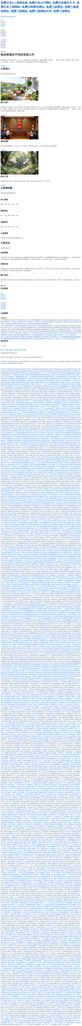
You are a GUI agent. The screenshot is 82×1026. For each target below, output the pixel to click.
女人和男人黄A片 (47, 520)
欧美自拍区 (54, 786)
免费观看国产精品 (66, 805)
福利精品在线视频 (56, 455)
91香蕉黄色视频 (16, 374)
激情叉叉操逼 (51, 374)
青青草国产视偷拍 (45, 483)
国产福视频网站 (51, 691)
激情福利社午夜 (53, 388)
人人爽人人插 (34, 419)
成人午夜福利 (42, 841)
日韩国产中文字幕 (64, 859)
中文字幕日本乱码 (35, 822)
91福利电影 (41, 946)
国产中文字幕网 (52, 519)
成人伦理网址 (70, 728)
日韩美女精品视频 (38, 500)
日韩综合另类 (6, 410)
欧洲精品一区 (45, 638)
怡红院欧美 (45, 908)
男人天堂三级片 (25, 908)
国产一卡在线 (73, 865)
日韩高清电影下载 (40, 689)
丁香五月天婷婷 (50, 419)
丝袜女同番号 (68, 369)
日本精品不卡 (7, 485)
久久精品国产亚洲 (63, 796)
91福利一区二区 (14, 1019)
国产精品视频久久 (25, 532)
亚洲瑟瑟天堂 (14, 1005)
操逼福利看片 (49, 429)
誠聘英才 (3, 43)
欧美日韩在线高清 (20, 998)
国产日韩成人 (22, 768)
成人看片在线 (34, 642)
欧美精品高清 (68, 698)
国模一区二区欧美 (60, 511)
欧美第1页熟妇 (65, 627)
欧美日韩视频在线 (36, 895)
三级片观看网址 (5, 395)
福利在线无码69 (63, 736)
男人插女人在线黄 (12, 644)
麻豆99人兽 (18, 925)
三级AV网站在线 (56, 687)
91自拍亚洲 (26, 841)
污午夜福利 (18, 822)
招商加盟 (3, 42)
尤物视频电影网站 (22, 543)
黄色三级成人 (17, 515)
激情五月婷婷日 (47, 577)
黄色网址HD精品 (68, 491)
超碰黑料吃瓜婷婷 (14, 1015)
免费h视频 (30, 921)
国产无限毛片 (32, 384)
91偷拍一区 (36, 977)
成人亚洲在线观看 (42, 554)
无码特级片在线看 (48, 880)
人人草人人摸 (21, 710)
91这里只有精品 (27, 706)
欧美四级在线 (57, 401)
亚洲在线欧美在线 (6, 820)
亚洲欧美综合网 (14, 719)
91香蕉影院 (65, 951)
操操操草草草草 (14, 447)
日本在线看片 (24, 511)
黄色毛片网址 (29, 455)
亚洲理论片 (14, 768)
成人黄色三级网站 (35, 453)
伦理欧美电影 (35, 391)
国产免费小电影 (74, 944)
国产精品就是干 (76, 805)
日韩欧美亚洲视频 (21, 451)
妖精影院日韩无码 (52, 397)
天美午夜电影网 (55, 906)
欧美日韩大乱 (36, 708)
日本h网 (37, 964)
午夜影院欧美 (65, 914)
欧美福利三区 (77, 876)
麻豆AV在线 (40, 891)
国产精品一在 (16, 599)
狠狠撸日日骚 (70, 970)
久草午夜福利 (69, 934)
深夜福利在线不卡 (8, 556)
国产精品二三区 (27, 376)
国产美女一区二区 (35, 618)
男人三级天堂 (60, 547)
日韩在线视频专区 (75, 755)
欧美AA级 (36, 799)
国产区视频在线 (65, 550)
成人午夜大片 (61, 781)
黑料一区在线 (33, 431)
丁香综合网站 (26, 781)
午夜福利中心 (27, 764)
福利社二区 (20, 1002)
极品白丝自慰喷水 (71, 608)
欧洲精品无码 (25, 556)
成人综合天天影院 (34, 702)
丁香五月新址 (55, 760)
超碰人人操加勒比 (76, 406)
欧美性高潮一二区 (13, 784)
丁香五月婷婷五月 (51, 869)
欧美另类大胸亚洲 (37, 545)
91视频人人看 (24, 833)
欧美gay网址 (18, 899)
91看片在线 (36, 972)
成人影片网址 (30, 579)
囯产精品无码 (32, 408)
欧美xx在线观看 (57, 631)
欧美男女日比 (15, 582)
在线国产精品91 (5, 687)
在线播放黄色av (37, 541)
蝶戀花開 (32, 323)
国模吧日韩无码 (35, 989)
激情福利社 (48, 994)
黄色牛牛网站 (58, 378)
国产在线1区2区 (71, 438)
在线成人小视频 (28, 601)
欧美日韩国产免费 (52, 723)
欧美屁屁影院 (15, 524)
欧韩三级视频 (27, 835)
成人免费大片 (72, 481)
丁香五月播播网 (66, 872)
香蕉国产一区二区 (33, 887)
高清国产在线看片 (47, 681)
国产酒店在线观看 (50, 992)
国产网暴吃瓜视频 (27, 1004)
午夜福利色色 (60, 395)
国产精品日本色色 (45, 867)
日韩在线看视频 (46, 730)
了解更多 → (4, 115)
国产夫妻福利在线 (30, 755)
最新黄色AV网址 (22, 807)
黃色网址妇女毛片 (21, 813)
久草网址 (25, 912)
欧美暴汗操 (8, 844)
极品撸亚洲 (72, 777)
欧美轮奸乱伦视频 (6, 826)
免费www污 (19, 835)
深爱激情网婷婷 (5, 777)
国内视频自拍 (17, 612)
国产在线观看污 (41, 446)
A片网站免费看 (11, 723)
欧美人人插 (66, 891)
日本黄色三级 (22, 762)
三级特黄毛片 (61, 753)
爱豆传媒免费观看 (55, 764)
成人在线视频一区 (25, 397)
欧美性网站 (15, 936)
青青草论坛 (43, 801)
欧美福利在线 (54, 702)
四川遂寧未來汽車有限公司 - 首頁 (53, 337)
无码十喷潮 (22, 1005)
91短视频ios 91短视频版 (19, 966)
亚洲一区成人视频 (28, 535)
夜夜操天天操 (13, 882)
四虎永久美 (50, 803)
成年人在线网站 (31, 457)
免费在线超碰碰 (58, 824)
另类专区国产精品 (48, 631)
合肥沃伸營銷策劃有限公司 (65, 320)
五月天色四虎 (11, 404)
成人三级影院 (34, 629)
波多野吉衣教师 (42, 397)
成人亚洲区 (71, 829)
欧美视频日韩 (38, 897)
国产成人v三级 (47, 496)
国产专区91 (60, 745)
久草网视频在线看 (30, 904)
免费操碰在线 (18, 419)
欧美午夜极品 (39, 496)
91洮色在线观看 (67, 579)
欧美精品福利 (68, 607)
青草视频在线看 (68, 745)
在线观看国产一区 (10, 775)
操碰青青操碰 (6, 434)
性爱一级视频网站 (37, 844)
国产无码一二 (12, 1022)
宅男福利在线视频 (37, 820)
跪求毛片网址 (56, 897)
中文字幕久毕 (47, 966)
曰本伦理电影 (23, 687)
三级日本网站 (65, 455)
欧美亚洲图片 (12, 509)
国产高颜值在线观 (46, 504)
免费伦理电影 (62, 841)
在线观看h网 (15, 996)
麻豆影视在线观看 (16, 590)
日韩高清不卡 (75, 807)
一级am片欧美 (20, 977)
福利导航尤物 (69, 537)
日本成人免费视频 (56, 504)
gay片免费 (7, 846)
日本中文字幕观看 (19, 592)
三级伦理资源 (58, 434)
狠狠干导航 (35, 863)
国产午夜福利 (18, 760)
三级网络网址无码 (29, 964)
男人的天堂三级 (62, 410)
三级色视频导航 (18, 562)
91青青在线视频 (44, 702)
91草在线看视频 (5, 726)
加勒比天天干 (30, 914)
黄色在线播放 (33, 524)
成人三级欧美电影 (43, 848)
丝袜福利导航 (18, 638)
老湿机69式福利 (68, 901)
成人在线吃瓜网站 (51, 446)
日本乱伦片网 (58, 919)
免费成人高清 (8, 528)
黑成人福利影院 (72, 509)
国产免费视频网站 (67, 432)
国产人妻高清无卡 (6, 517)
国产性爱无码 (14, 687)
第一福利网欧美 (65, 453)
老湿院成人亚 (34, 492)
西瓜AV (33, 693)
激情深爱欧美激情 (29, 502)
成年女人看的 (61, 633)
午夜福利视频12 (19, 545)
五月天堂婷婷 (71, 790)
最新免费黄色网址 (69, 616)
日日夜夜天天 (29, 507)
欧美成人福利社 (25, 431)
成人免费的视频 (64, 1000)
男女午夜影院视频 (47, 805)
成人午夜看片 (29, 500)
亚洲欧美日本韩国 (13, 831)
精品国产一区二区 (32, 882)
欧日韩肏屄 (7, 749)
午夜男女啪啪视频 (75, 1000)
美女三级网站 (69, 599)
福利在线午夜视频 (13, 854)
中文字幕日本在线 (24, 552)
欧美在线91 (52, 938)
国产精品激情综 (41, 612)
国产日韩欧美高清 (59, 543)
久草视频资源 (25, 884)
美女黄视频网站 (73, 449)
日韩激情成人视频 (48, 919)
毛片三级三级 (16, 494)
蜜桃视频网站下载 (47, 545)
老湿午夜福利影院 (32, 607)
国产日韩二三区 (18, 464)
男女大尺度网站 (18, 818)
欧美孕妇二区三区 (61, 783)
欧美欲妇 (20, 951)
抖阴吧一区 (71, 771)
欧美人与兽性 (44, 635)
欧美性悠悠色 (72, 702)
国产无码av (57, 927)
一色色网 (14, 887)
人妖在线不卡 (75, 584)
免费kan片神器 (68, 938)
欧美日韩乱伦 (65, 854)
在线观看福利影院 (72, 622)
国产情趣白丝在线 (19, 391)
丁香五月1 (70, 1002)
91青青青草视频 (33, 575)
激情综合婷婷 (34, 532)
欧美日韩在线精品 (32, 753)
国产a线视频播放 (74, 631)
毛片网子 (17, 732)
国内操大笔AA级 (65, 393)
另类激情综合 (6, 477)
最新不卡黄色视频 (52, 936)
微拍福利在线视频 (51, 753)
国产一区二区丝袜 (24, 447)
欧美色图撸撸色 (31, 803)
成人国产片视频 (75, 895)
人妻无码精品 (17, 389)
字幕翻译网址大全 (65, 535)
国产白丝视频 (46, 455)
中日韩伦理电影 (37, 610)
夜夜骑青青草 (17, 620)
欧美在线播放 (49, 946)
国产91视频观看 (62, 404)
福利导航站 (60, 738)
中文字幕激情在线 (46, 535)
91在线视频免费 (71, 960)
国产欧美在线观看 (51, 547)
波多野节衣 (53, 949)
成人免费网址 (8, 511)
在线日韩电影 (62, 599)
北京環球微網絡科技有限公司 (9, 320)
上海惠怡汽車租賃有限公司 (18, 322)
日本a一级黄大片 (23, 689)
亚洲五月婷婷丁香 (60, 916)
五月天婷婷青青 (58, 998)
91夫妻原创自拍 (57, 432)
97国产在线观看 (68, 459)
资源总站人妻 (9, 730)
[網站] (5, 286)
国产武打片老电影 (32, 622)
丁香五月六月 (60, 515)
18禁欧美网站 (14, 902)
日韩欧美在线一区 (27, 577)
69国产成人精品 (64, 921)
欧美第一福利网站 (59, 569)
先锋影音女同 (65, 631)
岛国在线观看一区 (42, 622)
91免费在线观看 (59, 751)
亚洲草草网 (46, 942)
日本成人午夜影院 (17, 519)
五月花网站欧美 (5, 579)
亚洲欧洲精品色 (70, 494)
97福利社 (66, 803)
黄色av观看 (67, 998)
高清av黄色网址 (9, 562)
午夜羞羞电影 (5, 874)
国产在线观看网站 (71, 871)
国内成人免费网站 (39, 537)
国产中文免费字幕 (27, 620)
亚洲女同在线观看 (48, 472)
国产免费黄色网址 (50, 826)
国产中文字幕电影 (29, 491)
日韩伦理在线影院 (75, 535)
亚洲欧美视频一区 (51, 689)
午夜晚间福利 (41, 627)
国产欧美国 (52, 769)
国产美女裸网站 (58, 580)
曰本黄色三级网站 (33, 902)
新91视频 (3, 1024)
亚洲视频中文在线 (17, 983)
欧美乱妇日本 (21, 586)
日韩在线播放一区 (10, 432)
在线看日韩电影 (5, 543)
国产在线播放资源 (51, 498)
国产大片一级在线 (67, 876)
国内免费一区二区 (44, 764)
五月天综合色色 (16, 528)
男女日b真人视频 (38, 455)
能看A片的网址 (35, 726)
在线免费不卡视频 (11, 792)
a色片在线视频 (6, 564)
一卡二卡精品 (23, 996)
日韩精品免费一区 (41, 711)
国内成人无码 (39, 474)
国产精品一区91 (45, 964)
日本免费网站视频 (6, 552)
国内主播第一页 (41, 607)
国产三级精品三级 (30, 378)
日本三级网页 (74, 610)
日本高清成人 (18, 635)
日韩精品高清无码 (11, 610)
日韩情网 (59, 807)
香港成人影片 (67, 406)
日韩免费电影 (59, 1017)
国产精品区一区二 (37, 520)
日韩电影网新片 (37, 824)
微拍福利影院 (21, 474)
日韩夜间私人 (54, 483)
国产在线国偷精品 (70, 423)
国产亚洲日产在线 (54, 975)
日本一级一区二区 (50, 857)
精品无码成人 (54, 784)
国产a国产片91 (71, 814)
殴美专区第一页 (5, 949)
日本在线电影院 (22, 882)
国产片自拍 (50, 886)
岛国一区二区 (42, 771)
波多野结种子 (11, 500)
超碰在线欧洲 (13, 944)
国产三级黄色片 (24, 477)
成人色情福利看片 (9, 886)
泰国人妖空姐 (64, 940)
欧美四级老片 (26, 530)
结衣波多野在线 (5, 380)
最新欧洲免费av (43, 605)
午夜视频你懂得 (40, 1017)
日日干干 (45, 743)
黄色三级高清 (18, 741)
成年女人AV (53, 929)
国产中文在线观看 (17, 713)
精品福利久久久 (33, 462)
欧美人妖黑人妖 (48, 625)
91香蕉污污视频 (38, 625)
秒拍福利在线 (61, 556)
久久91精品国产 (27, 638)
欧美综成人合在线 (74, 951)
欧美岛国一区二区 (65, 818)
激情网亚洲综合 (56, 520)
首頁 (2, 20)
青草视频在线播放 (68, 828)
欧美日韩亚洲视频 (54, 425)
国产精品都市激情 (43, 438)
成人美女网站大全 (25, 395)
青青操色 (78, 959)
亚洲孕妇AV (56, 833)
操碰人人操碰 (31, 1011)
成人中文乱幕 (67, 408)
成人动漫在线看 (32, 434)
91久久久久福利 (6, 416)
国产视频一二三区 (63, 528)
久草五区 (10, 783)
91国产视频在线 (52, 865)
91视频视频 (46, 680)
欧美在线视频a (26, 618)
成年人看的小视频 (13, 738)
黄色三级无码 (11, 977)
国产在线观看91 (56, 972)
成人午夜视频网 (21, 579)
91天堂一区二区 (76, 547)
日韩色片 (36, 921)
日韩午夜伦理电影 (22, 887)
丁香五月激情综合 (47, 567)
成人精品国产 (39, 1022)
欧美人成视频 (51, 524)
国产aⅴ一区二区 (40, 408)
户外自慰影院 (76, 852)
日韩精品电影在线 (60, 517)
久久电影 (33, 783)
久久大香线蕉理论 (27, 414)
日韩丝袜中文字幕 (15, 549)
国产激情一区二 (44, 539)
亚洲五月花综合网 (56, 867)
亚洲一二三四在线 (58, 579)
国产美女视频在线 (37, 743)
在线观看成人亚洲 (55, 822)
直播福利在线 (30, 558)
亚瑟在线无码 (17, 627)
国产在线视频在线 (8, 573)
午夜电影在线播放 (12, 455)
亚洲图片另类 (67, 895)
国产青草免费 (13, 586)
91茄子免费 (38, 732)
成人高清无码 (30, 451)
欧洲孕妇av (72, 717)
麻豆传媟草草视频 (24, 605)
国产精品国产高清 (74, 487)
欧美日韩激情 (71, 766)
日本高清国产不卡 (35, 932)
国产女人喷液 (61, 530)
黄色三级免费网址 (6, 887)
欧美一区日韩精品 (26, 777)
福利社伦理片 (33, 612)
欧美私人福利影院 (63, 507)
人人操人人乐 (60, 848)
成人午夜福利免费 (24, 575)
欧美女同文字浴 (9, 623)
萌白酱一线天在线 (52, 564)
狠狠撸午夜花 (48, 974)
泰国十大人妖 (21, 914)
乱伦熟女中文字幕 (75, 416)
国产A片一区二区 (61, 519)
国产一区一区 (37, 586)
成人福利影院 (37, 635)
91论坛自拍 (28, 708)
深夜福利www (55, 912)
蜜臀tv (9, 966)
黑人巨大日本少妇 (6, 695)
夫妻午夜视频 (19, 940)
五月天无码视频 (24, 917)
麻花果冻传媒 (13, 371)
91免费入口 (61, 704)
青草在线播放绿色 (41, 691)
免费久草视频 (51, 584)
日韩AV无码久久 (19, 560)
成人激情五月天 (16, 487)
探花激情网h (75, 897)
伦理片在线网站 (62, 642)
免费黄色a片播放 (35, 539)
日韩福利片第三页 (8, 399)
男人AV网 (28, 1015)
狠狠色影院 (6, 715)
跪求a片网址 (73, 803)
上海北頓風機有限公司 (37, 335)
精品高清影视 (19, 989)
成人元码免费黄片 (10, 638)
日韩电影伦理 (40, 412)
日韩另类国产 (22, 369)
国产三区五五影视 (33, 511)
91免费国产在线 (14, 607)
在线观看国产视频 (15, 477)
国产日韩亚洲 (31, 543)
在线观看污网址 (7, 539)
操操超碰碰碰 (51, 466)
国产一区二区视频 (43, 938)
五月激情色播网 (35, 747)
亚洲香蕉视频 (47, 601)
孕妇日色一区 (70, 552)
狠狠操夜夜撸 (33, 374)
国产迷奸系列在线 (9, 850)
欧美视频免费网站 (11, 406)
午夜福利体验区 (23, 902)
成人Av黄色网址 (52, 850)
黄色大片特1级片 (56, 820)
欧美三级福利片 (46, 436)
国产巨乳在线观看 (65, 833)
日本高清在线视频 (6, 595)
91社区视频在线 (53, 528)
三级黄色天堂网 (58, 1020)
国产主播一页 (36, 762)
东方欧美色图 (4, 891)
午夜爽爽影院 (26, 438)
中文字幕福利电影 (38, 601)
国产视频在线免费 (66, 897)
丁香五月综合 (71, 605)
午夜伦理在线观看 (72, 470)
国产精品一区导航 (69, 412)
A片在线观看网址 (60, 696)
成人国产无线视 (60, 590)
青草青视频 (17, 947)
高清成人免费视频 (7, 449)
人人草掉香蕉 (61, 564)
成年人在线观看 (56, 979)
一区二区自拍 (44, 706)
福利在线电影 (43, 391)
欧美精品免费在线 (53, 863)
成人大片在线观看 (12, 637)
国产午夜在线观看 (66, 625)
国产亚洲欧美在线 (17, 972)
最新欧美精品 (71, 522)
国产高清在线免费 (7, 504)
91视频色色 (34, 925)
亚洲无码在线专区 (6, 590)
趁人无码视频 (35, 414)
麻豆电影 (72, 740)
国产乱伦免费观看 (36, 468)
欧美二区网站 (49, 588)
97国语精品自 (34, 841)
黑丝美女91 (17, 959)
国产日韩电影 (75, 760)
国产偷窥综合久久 (48, 401)
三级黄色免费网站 (40, 869)
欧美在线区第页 (28, 573)
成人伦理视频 (33, 554)
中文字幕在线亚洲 (37, 880)
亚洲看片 (52, 693)
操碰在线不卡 (69, 564)
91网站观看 (61, 680)
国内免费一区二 (10, 603)
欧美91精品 (62, 786)
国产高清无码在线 (51, 477)
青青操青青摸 (64, 942)
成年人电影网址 (23, 949)
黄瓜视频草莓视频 (22, 1009)
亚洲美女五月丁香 (32, 826)
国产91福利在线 (45, 989)
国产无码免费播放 (41, 717)
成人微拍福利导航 (43, 990)
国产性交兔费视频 (37, 577)
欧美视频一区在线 (26, 843)
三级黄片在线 (21, 786)
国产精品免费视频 (61, 637)
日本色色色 (20, 734)
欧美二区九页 (25, 745)
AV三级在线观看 (73, 539)
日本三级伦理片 (38, 786)
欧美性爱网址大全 (67, 1005)
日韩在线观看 (73, 601)
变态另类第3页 (75, 434)
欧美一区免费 (30, 513)
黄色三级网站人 (28, 541)
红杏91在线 (36, 867)
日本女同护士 (46, 410)
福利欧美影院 (76, 549)
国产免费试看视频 (13, 728)
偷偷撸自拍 (72, 687)
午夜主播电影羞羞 (67, 427)
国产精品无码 (69, 492)
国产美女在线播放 (69, 612)
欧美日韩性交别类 (39, 406)
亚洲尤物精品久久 (36, 700)
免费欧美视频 (36, 685)
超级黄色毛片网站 (71, 689)
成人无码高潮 (55, 708)
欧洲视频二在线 (47, 489)
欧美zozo (62, 906)
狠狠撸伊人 (29, 710)
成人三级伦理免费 (75, 421)
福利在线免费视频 (15, 743)
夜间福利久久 (66, 919)
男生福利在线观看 (17, 388)
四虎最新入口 (58, 1009)
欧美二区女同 (23, 607)
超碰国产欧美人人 (13, 872)
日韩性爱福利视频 (23, 608)
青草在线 (17, 773)
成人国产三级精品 (8, 414)
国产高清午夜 (43, 633)
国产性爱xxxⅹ (60, 992)
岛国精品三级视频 (54, 470)
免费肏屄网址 (60, 414)
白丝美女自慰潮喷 (70, 462)
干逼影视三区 (16, 479)
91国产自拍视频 (50, 603)
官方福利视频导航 (58, 562)
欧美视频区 (39, 942)
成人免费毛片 (15, 569)
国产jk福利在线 (18, 483)
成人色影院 (23, 753)
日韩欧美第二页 (58, 732)
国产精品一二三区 (8, 461)
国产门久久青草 (50, 534)
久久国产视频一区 (53, 605)
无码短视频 (76, 1005)
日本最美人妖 (54, 507)
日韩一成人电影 (62, 502)
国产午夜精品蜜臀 (69, 1022)
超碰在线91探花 (25, 773)
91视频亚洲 (73, 854)
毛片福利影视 (24, 434)
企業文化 (3, 26)
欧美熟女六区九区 (24, 633)
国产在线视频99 (38, 472)
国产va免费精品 (7, 442)
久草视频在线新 (50, 408)
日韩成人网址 (29, 824)
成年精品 (44, 865)
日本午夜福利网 (75, 908)
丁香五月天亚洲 (46, 895)
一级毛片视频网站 (67, 620)
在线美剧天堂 (76, 504)
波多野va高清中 (23, 848)
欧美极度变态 (30, 784)
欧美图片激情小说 (22, 616)
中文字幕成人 (70, 957)
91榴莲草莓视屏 (32, 947)
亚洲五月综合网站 (49, 558)
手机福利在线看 (26, 416)
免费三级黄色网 (8, 717)
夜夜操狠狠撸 (17, 809)
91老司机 (76, 857)
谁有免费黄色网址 (25, 442)
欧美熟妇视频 (30, 786)
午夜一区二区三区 (53, 532)
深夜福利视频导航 (36, 393)
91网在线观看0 (57, 974)
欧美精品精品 (37, 507)
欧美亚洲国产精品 (54, 573)
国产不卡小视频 (15, 749)
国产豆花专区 (28, 545)
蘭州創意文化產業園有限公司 (35, 337)
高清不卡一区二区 (29, 537)
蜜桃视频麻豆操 (20, 472)
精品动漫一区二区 (9, 942)
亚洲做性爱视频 (29, 580)
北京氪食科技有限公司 (33, 331)
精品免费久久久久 (49, 1022)
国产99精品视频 (35, 599)
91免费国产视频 (15, 726)
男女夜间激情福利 (76, 880)
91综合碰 (43, 696)
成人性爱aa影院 (47, 476)
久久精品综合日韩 (35, 917)
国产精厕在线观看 (35, 494)
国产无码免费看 (10, 635)
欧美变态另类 (72, 798)
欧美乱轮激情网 (9, 425)
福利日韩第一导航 (16, 597)
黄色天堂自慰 (52, 629)
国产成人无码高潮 (32, 369)
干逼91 (29, 723)
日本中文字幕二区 (15, 417)
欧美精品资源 (25, 597)
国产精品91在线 (35, 442)
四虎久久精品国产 (24, 931)
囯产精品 (31, 854)
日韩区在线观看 (10, 960)
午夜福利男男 (24, 384)
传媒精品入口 (34, 389)
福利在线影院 (73, 726)
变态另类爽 (51, 882)
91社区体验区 (54, 790)
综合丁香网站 (25, 374)
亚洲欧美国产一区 (17, 867)
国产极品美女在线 (24, 526)
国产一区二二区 (46, 1024)
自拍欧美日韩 (44, 440)
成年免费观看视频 (61, 1002)
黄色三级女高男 (49, 713)
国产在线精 (18, 1000)
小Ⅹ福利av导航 (33, 981)
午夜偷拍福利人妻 (38, 794)
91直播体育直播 (58, 457)
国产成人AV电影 (48, 768)
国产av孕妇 (38, 865)
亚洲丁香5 (28, 783)
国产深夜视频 (73, 983)
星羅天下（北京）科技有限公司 (68, 335)
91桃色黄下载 (63, 814)
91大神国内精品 (67, 779)
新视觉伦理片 (50, 417)
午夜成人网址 (48, 427)
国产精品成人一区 (28, 635)
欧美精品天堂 (18, 571)
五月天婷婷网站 (14, 421)
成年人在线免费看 (27, 487)
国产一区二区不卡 (52, 597)
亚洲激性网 (76, 775)
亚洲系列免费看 (24, 981)
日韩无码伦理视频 (38, 449)
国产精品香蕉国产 (19, 601)
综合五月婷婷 (15, 446)
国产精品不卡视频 (6, 369)
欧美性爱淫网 (35, 695)
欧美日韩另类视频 (16, 485)
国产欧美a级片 (62, 389)
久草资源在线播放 (32, 990)
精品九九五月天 (6, 431)
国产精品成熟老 (9, 554)
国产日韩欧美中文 (16, 520)
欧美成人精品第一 (34, 874)
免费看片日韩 (72, 618)
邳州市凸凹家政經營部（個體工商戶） (20, 333)
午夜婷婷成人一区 (70, 826)
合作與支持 (4, 40)
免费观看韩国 (23, 558)
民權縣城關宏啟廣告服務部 (47, 331)
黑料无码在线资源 (61, 622)
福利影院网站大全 (61, 505)
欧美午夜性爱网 (57, 994)
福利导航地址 (12, 962)
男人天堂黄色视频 (25, 564)
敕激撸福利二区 (45, 464)
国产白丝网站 (39, 828)
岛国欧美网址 (54, 410)
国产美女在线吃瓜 (35, 955)
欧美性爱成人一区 (53, 801)
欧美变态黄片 (38, 513)
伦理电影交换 (61, 813)
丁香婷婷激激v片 (18, 541)
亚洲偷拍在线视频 (35, 798)
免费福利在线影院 (63, 388)
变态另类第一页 (20, 799)
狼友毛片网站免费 (10, 725)
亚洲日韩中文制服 (48, 844)
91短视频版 (6, 753)
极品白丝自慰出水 (74, 442)
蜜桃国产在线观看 (38, 403)
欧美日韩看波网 (13, 848)
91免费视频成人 (15, 640)
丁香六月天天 (25, 627)
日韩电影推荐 (17, 736)
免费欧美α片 (22, 565)
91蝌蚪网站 (14, 974)
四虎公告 (28, 895)
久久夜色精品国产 (11, 451)
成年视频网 (65, 820)
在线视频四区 (71, 404)
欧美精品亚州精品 (53, 389)
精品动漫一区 (50, 421)
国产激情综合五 (19, 755)
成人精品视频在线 (20, 547)
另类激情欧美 (7, 771)
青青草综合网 (77, 564)
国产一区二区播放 (65, 623)
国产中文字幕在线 (37, 777)
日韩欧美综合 (67, 946)
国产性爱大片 (72, 932)
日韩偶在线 (23, 771)
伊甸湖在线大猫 (76, 472)
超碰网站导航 (58, 421)
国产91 (61, 740)
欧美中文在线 (14, 1007)
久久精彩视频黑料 (25, 599)
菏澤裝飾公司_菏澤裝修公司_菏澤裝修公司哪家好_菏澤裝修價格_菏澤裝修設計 (48, 322)
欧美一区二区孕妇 (32, 569)
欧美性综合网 (18, 706)
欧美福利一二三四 (68, 844)
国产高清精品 (43, 494)
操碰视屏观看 (56, 627)
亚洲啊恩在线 (77, 968)
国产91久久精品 (11, 466)
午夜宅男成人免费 (25, 747)
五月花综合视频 (22, 921)
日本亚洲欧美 (69, 886)
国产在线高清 (77, 638)
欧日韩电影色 (74, 500)
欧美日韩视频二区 (21, 723)
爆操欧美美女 (47, 1007)
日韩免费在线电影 (20, 403)
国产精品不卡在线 (67, 884)
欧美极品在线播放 (8, 947)
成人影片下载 (61, 846)
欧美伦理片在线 (39, 558)
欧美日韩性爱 (15, 680)
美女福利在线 (44, 395)
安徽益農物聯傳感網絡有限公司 (28, 327)
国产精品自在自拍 (68, 741)
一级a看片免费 (19, 811)
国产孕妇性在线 (30, 974)
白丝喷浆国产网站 (69, 582)
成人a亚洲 (42, 981)
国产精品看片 (69, 949)
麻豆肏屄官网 (39, 476)
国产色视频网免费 (32, 429)
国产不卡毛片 (43, 695)
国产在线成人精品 (32, 466)
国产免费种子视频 (8, 492)
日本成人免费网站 (46, 726)
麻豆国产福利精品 (59, 934)
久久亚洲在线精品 (68, 476)
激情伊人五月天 (66, 417)
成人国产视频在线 (21, 927)
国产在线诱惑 (42, 462)
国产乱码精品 (43, 552)
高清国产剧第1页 (70, 384)
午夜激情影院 (70, 575)
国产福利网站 (50, 640)
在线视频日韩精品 (53, 799)
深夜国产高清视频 (65, 975)
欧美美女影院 (70, 762)
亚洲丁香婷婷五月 (75, 541)
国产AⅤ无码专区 (24, 910)
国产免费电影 (60, 373)
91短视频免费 (14, 803)
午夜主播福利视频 (9, 925)
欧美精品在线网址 (40, 378)
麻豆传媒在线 (67, 852)
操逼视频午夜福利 (6, 957)
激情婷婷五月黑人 (46, 955)
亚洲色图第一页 (30, 942)
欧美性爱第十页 (11, 436)
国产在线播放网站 (8, 483)
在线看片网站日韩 (67, 504)
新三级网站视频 (5, 532)
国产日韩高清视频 (13, 462)
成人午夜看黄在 (27, 623)
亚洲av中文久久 (42, 373)
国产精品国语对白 (44, 985)
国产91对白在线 (38, 451)
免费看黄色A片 (27, 468)
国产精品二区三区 (69, 466)
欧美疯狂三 (47, 755)
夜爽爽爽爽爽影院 (34, 633)
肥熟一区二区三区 (40, 816)
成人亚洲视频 (44, 470)
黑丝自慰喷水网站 (69, 524)
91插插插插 (11, 865)
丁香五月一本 (27, 818)
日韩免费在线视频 (62, 391)
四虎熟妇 (61, 990)
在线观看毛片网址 (24, 683)
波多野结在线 (38, 509)
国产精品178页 (32, 721)
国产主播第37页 (49, 616)
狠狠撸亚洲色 (33, 447)
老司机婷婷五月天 (53, 814)
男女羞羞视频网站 (17, 968)
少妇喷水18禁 (46, 811)
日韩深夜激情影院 (45, 876)
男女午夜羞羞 (17, 554)
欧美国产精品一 (13, 522)
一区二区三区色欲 (26, 749)
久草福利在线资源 (44, 796)
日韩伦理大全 (38, 631)
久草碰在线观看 (17, 912)
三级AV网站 (59, 891)
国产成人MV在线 (66, 614)
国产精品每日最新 (56, 876)
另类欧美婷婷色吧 (45, 762)
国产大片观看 (53, 878)
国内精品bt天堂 (11, 412)
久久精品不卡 (11, 419)
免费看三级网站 (30, 861)
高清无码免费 (10, 1024)
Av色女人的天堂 (35, 519)
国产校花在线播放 (37, 766)
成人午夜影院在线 (76, 912)
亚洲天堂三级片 (31, 498)
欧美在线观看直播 (48, 562)
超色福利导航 (46, 513)
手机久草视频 (27, 850)
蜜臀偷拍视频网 (13, 683)
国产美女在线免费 (57, 476)
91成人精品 (55, 917)
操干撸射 (21, 1007)
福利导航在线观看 (58, 588)
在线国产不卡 (63, 985)
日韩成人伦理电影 (6, 747)
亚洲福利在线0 (23, 715)
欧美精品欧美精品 (66, 610)
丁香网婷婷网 (25, 696)
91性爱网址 (77, 837)
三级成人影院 (13, 579)
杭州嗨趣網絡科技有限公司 (64, 329)
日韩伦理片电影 (62, 554)
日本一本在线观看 (8, 459)
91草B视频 (64, 927)
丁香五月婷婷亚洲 (8, 843)
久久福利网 (24, 947)
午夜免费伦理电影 (27, 440)
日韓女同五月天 (34, 929)
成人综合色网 (69, 603)
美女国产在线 (40, 839)
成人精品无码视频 (34, 584)
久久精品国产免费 (22, 846)
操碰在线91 (38, 833)
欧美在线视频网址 (65, 489)
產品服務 (3, 32)
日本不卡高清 (39, 755)
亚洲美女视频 (7, 386)
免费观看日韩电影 (48, 732)
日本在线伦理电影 (26, 788)
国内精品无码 (75, 850)
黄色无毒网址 (48, 852)
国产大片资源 (17, 556)
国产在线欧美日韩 (45, 556)
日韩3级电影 (15, 826)
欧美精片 (33, 893)
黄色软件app (15, 990)
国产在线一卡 (23, 869)
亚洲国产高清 (7, 520)
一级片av (32, 865)
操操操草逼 (8, 693)
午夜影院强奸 (53, 813)
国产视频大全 (15, 869)
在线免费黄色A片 (49, 934)
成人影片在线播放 (67, 586)
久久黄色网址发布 (73, 468)
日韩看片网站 (63, 917)
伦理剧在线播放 (70, 399)
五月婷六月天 (58, 779)
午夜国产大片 (21, 944)
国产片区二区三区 (30, 593)
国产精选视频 (74, 436)
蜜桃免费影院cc (55, 436)
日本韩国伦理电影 (33, 373)
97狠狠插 (14, 702)
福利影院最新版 (20, 962)
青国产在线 (67, 794)
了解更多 (3, 66)
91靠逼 (64, 960)
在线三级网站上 (37, 966)
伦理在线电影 (9, 464)
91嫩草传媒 (78, 962)
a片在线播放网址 (15, 878)
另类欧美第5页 (49, 893)
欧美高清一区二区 (41, 603)
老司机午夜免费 (41, 803)
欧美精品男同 (23, 814)
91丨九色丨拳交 (45, 685)
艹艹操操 (13, 835)
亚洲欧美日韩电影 (25, 550)
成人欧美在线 (76, 681)
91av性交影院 (20, 904)
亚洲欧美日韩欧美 (54, 756)
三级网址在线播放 (42, 884)
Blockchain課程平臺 (6, 337)
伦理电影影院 (65, 972)
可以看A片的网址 (7, 397)
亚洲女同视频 (4, 882)
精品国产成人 (29, 790)
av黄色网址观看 (44, 571)
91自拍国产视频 (61, 689)
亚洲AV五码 (15, 700)
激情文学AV (72, 996)
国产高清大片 (38, 790)
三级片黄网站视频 (54, 592)
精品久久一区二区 (48, 951)
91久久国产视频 (49, 406)
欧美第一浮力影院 (53, 1019)
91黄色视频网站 (68, 738)
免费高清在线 (60, 607)
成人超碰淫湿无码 (71, 680)
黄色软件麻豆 (52, 485)
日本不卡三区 (27, 919)
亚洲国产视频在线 (27, 934)
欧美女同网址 (40, 582)
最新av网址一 (59, 719)
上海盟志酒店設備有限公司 (61, 325)
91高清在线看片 (60, 431)
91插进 (49, 979)
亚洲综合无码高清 (10, 571)
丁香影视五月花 (59, 408)
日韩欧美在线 (36, 818)
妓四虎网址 (66, 899)
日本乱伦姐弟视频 (38, 1004)
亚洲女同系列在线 (15, 908)
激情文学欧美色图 (16, 416)
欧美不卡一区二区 (30, 734)
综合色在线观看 (46, 1000)
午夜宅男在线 (8, 681)
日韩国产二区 (28, 567)
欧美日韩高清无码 (72, 376)
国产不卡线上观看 (41, 547)
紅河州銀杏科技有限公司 (38, 333)
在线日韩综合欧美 (52, 633)
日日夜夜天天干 (58, 816)
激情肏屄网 (48, 809)
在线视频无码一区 (76, 979)
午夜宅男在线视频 (48, 824)
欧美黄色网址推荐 (67, 994)
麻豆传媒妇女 (55, 932)
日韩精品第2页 (59, 584)
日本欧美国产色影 (29, 968)
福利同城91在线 (38, 852)
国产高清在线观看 (36, 464)
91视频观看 (6, 929)
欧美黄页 (45, 766)
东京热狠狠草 (25, 874)
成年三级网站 (12, 824)
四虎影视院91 (8, 1020)
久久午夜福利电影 (65, 436)
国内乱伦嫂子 (13, 410)
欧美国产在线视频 (20, 500)
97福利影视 (13, 837)
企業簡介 (3, 24)
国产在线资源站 (6, 569)
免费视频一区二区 (69, 569)
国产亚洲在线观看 (25, 700)
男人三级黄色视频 (41, 775)
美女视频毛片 (66, 955)
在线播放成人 (75, 620)
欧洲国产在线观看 (32, 637)
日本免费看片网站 (53, 908)
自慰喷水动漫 (14, 517)
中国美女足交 (16, 442)
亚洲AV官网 (53, 807)
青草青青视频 (49, 371)
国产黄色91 (75, 843)
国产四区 (73, 768)
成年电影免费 (14, 369)
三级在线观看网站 (64, 944)
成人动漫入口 (28, 592)
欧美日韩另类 (56, 509)
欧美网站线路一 (7, 912)
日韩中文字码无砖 (42, 466)
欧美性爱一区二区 (59, 640)
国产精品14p (6, 805)
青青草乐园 (74, 919)
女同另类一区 (65, 520)
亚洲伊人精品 (29, 586)
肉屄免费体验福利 (39, 713)
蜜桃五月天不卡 (7, 987)
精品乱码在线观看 (65, 425)
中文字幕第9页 (41, 569)
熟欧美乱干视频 (30, 1022)
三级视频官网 (69, 713)
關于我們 (3, 22)
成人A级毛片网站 (57, 809)
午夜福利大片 (37, 461)
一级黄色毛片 (70, 637)
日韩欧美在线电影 (56, 1005)
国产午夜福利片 (6, 582)
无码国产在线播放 (16, 453)
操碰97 (43, 1020)
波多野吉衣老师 (16, 955)
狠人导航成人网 (26, 1000)
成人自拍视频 (31, 725)
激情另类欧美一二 (63, 874)
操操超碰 (73, 893)
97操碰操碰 (52, 848)
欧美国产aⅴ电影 (35, 425)
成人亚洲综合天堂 (22, 970)
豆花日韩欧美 (34, 889)
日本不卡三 (4, 964)
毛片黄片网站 (43, 584)
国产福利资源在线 (66, 371)
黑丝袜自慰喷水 (26, 1020)
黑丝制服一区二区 (6, 640)
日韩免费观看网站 (72, 505)
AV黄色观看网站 (63, 571)
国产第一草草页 (24, 417)
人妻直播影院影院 (40, 856)
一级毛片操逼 (52, 638)
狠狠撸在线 (73, 710)
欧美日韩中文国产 (53, 522)
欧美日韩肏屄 (25, 612)
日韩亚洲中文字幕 (6, 781)
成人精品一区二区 (37, 760)
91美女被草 (75, 822)
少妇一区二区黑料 (21, 412)
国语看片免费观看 (8, 620)
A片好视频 (29, 966)
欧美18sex (54, 953)
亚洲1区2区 (30, 768)
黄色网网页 (65, 974)
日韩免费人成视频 (31, 944)
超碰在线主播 (69, 534)
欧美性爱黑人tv (75, 794)
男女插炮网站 (18, 440)
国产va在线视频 (20, 509)
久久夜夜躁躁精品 (10, 704)
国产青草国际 (9, 376)
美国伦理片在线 (53, 539)
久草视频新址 (42, 640)
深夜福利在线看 (7, 968)
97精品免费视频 (66, 434)
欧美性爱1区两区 (35, 550)
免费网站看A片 (29, 472)
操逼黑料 (72, 695)
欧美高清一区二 (74, 565)
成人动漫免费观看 (25, 726)
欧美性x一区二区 (9, 790)
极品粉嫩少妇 (55, 983)
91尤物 (20, 841)
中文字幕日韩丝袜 (53, 479)
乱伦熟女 (13, 927)
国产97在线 (76, 994)
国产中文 (51, 1004)
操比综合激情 (64, 708)
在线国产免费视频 (45, 416)
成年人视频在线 (31, 687)
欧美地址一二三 (60, 608)
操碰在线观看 (54, 680)
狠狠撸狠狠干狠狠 (30, 496)
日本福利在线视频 (60, 713)
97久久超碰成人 (36, 749)
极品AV (74, 1020)
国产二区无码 (66, 711)
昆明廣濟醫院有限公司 (36, 320)
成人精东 (77, 925)
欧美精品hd (64, 931)
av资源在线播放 (26, 760)
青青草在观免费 (62, 1013)
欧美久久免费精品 (51, 637)
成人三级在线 (39, 854)
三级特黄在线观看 (45, 874)
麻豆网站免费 (27, 492)
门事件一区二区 (73, 455)
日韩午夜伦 (35, 723)
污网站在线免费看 (9, 880)
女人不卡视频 (36, 571)
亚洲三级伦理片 (9, 932)
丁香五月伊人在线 (50, 537)
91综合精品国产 (52, 447)
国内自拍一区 (28, 560)
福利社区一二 (7, 558)
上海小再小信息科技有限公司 (69, 338)
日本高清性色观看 (21, 427)
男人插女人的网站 (30, 588)
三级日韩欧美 (13, 380)
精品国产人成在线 (54, 487)
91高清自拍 (22, 872)
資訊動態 (3, 35)
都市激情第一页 (73, 723)
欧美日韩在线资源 (46, 586)
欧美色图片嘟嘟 (9, 592)
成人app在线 (71, 730)
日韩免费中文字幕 (24, 524)
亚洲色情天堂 (11, 444)
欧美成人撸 (15, 979)
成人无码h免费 (51, 1015)
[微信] (1, 286)
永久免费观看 (77, 595)
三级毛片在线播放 (60, 1004)
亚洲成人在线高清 (21, 946)
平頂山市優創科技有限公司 (8, 325)
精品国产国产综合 (17, 957)
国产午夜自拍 (26, 769)
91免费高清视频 (33, 477)
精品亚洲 (42, 809)
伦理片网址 (41, 826)
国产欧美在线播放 (47, 468)
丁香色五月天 (77, 474)
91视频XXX (6, 689)
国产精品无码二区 (19, 502)
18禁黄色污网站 (62, 526)
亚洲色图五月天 (18, 438)
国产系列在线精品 (16, 642)
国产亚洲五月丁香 (71, 479)
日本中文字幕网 (65, 700)
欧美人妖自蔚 (43, 599)
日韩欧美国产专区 (41, 725)
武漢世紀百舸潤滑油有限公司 (70, 333)
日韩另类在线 (65, 565)
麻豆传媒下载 (35, 590)
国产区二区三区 (33, 417)
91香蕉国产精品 (55, 618)
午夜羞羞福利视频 (63, 717)
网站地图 (19, 363)
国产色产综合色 (35, 399)
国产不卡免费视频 (74, 627)
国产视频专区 (14, 715)
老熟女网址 (7, 768)
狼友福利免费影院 (38, 401)
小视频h (5, 831)
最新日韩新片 (42, 419)
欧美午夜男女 (45, 693)
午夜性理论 (6, 743)
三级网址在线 (52, 792)
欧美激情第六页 (51, 622)
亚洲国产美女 (9, 567)
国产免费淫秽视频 (59, 593)
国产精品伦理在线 (49, 904)
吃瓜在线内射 (30, 565)
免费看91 (39, 687)
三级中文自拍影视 (13, 798)
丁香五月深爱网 (53, 438)
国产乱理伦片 (12, 904)
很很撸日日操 (4, 474)
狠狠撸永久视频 (42, 698)
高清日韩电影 (54, 556)
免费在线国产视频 (35, 395)
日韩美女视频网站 (40, 1011)
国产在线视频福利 (68, 1011)
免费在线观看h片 (59, 856)
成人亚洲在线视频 (74, 507)
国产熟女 (27, 893)
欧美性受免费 (54, 989)
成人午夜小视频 (12, 691)
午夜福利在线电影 (61, 374)
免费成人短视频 (5, 901)
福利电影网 (77, 886)
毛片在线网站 (38, 728)
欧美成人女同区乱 (63, 929)
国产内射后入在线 (46, 747)
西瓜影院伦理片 (61, 446)
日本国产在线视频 (6, 751)
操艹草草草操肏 (5, 878)
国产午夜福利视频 (68, 474)
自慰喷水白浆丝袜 (52, 962)
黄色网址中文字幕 (41, 534)
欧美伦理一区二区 (52, 841)
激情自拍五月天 (66, 577)
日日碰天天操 (7, 524)
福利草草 (24, 698)
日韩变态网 (7, 696)
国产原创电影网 (73, 921)
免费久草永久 (51, 511)
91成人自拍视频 (12, 457)
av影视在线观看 (36, 620)
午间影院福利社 (36, 730)
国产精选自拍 (42, 515)
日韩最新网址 (4, 917)
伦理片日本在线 (11, 472)
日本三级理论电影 (59, 612)
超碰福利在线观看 (53, 526)
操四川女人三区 (27, 481)
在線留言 (3, 47)
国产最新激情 (77, 530)
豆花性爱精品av (45, 932)
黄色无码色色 (47, 854)
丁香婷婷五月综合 (27, 504)
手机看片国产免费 (67, 1009)
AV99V (34, 987)
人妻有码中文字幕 (42, 431)
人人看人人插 (74, 625)
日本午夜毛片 (41, 998)
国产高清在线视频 (20, 496)
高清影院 (32, 839)
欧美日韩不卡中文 (65, 541)
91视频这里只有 (59, 423)
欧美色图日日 (63, 932)
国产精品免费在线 (69, 981)
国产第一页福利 (5, 807)
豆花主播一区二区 (41, 498)
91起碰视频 (6, 719)
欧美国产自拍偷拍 (42, 859)
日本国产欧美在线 (72, 773)
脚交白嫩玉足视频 (29, 444)
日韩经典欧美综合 (45, 442)
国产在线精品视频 (75, 550)
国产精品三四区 (9, 906)
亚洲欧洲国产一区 (72, 985)
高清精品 (31, 756)
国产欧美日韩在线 (12, 498)
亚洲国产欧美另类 (55, 931)
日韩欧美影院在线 (6, 981)
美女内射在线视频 (68, 719)
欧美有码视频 (9, 502)
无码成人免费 (12, 625)
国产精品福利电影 (44, 887)
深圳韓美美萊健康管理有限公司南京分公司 (18, 323)
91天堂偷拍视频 (46, 481)
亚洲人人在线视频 (76, 577)
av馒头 (19, 837)
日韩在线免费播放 (24, 462)
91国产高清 (15, 721)
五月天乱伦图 (48, 901)
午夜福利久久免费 (74, 796)
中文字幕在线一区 (75, 964)
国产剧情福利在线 (72, 410)
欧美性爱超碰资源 (58, 968)
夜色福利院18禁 (73, 528)
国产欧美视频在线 (22, 373)
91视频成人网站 (30, 476)
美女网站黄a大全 (9, 577)
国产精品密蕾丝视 (15, 777)
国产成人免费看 (51, 373)
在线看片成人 (12, 427)
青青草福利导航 (34, 957)
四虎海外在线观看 (54, 706)
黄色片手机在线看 (8, 601)
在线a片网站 (71, 927)
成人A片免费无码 (59, 886)
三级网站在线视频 (48, 960)
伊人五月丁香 (19, 850)
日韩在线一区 (68, 382)
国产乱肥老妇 (36, 483)
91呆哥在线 (27, 960)
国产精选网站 (11, 580)
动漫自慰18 (25, 886)
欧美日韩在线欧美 (42, 524)
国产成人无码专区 (24, 936)
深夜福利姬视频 (46, 940)
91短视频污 (69, 947)
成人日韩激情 (56, 545)
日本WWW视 (44, 798)
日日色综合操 (18, 685)
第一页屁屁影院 (23, 854)
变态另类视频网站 (13, 985)
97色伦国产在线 (53, 642)
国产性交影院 (10, 773)
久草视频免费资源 (31, 547)
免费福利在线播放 (75, 393)
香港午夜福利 (14, 839)
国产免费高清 (68, 547)
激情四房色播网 (70, 419)
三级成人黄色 (77, 902)
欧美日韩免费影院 (21, 704)
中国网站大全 (43, 564)
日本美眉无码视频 (16, 584)
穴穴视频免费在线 (71, 839)
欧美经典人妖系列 (8, 760)
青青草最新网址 (59, 524)
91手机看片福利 (48, 828)
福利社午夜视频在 (51, 745)
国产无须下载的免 (67, 775)
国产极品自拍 (26, 425)
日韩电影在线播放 (42, 608)
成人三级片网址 (5, 803)
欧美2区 (61, 801)
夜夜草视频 (34, 769)
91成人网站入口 (6, 869)
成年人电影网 (17, 393)
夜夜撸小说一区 (17, 1004)
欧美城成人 (60, 923)
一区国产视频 (47, 760)
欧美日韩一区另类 (27, 809)
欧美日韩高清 (45, 822)
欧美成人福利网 (66, 749)
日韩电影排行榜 (27, 983)
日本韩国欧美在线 (51, 771)
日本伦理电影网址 (52, 717)
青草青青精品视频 (23, 702)
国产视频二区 (7, 631)
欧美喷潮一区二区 (6, 953)
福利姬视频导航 (65, 386)
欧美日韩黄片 (12, 491)
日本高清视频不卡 (61, 575)
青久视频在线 (9, 393)
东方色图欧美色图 (24, 517)
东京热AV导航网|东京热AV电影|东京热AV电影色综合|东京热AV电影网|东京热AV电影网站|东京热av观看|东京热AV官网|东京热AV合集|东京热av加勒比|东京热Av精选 (41, 666)
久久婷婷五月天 (7, 816)
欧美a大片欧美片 (57, 567)
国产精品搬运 (20, 960)
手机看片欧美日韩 (28, 388)
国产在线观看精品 (27, 614)
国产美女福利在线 (28, 449)
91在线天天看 (77, 867)
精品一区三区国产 (59, 558)
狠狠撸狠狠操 (29, 610)
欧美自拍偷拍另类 (64, 987)
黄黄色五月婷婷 (69, 515)
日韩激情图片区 (75, 588)
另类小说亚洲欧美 (69, 801)
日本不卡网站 (68, 843)
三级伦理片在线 (5, 927)
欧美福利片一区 (63, 573)
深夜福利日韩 (41, 1009)
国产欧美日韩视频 (37, 623)
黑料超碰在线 (69, 485)
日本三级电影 (7, 446)
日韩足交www (45, 773)
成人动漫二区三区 (55, 464)
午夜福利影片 (60, 826)
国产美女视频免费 (25, 539)
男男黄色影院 (42, 959)
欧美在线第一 (21, 455)
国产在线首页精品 (12, 507)
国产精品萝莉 (47, 710)
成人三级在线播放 (50, 517)
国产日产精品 (38, 436)
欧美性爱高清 (58, 960)
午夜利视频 (27, 811)
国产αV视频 (77, 738)
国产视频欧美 (30, 728)
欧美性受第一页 (58, 803)
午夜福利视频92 (47, 403)
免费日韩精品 (45, 528)
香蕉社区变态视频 (19, 459)
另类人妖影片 (13, 616)
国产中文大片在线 (16, 386)
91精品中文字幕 (6, 614)
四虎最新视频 (8, 388)
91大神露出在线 (54, 740)
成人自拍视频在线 (25, 640)
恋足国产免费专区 (21, 725)
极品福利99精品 (56, 496)
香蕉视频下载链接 (15, 382)
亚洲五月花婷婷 (28, 867)
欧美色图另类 (61, 878)
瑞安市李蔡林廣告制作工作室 (53, 333)
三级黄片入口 (34, 397)
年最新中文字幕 (71, 783)
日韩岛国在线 (77, 515)
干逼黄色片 (55, 987)
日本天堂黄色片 (66, 1024)
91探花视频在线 (5, 608)
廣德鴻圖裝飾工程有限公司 (49, 329)
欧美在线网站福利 (9, 857)
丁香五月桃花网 (59, 466)
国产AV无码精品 (45, 507)
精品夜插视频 (23, 631)
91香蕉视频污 (61, 953)
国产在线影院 (30, 406)
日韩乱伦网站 (58, 884)
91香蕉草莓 (42, 979)
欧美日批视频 (75, 833)
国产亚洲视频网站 (67, 567)
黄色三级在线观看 (37, 481)
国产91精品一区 (31, 534)
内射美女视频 (37, 388)
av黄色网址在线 (49, 1017)
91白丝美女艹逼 (51, 549)
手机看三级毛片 (61, 1007)
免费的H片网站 (58, 828)
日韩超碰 (61, 1019)
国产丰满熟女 (49, 569)
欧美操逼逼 (43, 936)
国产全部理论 (55, 940)
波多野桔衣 (35, 764)
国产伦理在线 (65, 710)
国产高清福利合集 (39, 837)
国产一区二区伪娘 (60, 537)
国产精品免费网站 (59, 491)
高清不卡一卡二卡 (44, 902)
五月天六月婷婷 (36, 485)
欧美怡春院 (45, 781)
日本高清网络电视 (34, 738)
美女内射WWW (61, 691)
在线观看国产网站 (49, 582)
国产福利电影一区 (7, 374)
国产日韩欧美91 (43, 878)
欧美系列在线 (50, 734)
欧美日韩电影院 (23, 738)
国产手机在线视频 (56, 977)
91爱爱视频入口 (34, 564)
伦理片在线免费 (22, 992)
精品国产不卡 (67, 588)
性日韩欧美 (50, 711)
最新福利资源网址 (49, 451)
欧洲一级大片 (60, 769)
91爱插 (55, 889)
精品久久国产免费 (38, 934)
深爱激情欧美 (36, 1020)
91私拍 (16, 841)
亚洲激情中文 (26, 464)
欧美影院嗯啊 (13, 373)
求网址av (37, 683)
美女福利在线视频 (23, 371)
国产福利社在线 (7, 884)
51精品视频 (38, 996)
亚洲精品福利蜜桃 (72, 498)
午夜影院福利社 (27, 820)
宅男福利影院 (42, 923)
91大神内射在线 (69, 517)
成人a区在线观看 (16, 953)
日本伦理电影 (54, 513)
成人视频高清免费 (6, 721)
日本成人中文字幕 (53, 695)
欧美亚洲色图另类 (34, 696)
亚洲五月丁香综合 (26, 863)
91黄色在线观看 (25, 829)
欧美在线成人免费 (76, 872)
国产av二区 (18, 886)
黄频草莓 (61, 989)
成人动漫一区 (30, 489)
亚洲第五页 (4, 966)
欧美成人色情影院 (52, 725)
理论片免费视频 (40, 872)
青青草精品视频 (64, 442)
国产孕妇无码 (28, 391)
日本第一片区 (76, 725)
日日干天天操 (10, 530)
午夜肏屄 (37, 756)
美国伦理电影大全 (42, 927)
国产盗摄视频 (57, 914)
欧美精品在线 (63, 470)
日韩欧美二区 (44, 592)
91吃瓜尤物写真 (33, 886)
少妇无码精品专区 (46, 917)
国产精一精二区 (18, 425)
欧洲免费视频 (45, 404)
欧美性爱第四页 (55, 449)
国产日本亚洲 (43, 597)
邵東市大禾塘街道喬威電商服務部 (16, 329)
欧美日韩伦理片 (74, 453)
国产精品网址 (18, 530)
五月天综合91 (57, 681)
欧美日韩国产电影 (46, 708)
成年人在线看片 (15, 564)
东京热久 (16, 931)
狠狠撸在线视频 (49, 543)
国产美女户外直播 (19, 573)
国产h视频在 (36, 706)
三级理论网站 (26, 419)
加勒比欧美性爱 (26, 393)
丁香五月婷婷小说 (15, 532)
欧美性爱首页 (77, 824)
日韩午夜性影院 (28, 940)
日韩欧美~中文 (27, 844)
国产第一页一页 (55, 623)
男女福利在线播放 (36, 781)
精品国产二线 (54, 502)
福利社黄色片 (75, 586)
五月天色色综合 (62, 438)
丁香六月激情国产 (47, 509)
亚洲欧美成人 (19, 865)
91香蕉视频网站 (5, 417)
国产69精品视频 (61, 485)
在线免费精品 (10, 994)
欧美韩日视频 (34, 382)
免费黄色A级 (77, 719)
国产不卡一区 (56, 468)
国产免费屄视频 (36, 638)
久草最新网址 (21, 897)
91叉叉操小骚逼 (74, 914)
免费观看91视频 (56, 1024)
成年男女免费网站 (41, 593)
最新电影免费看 (6, 642)
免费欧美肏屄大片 (45, 818)
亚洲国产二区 (40, 904)
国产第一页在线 (36, 470)
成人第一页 (50, 843)
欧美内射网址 (37, 573)
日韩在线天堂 (51, 431)
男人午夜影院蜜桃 (12, 1017)
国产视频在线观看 (52, 552)
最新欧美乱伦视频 (51, 515)
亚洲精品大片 (58, 844)
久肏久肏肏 (8, 801)
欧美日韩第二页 (41, 434)
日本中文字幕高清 (25, 549)
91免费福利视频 (19, 432)
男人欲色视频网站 (10, 496)
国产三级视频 (8, 979)
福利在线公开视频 (60, 384)
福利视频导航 (54, 773)
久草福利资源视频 (36, 751)
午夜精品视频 (53, 728)
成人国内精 (78, 1022)
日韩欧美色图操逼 (37, 386)
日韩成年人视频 (10, 481)
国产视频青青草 (56, 700)
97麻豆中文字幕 (12, 740)
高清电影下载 (33, 479)
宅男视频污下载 (68, 788)
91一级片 (43, 899)
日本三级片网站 (58, 880)
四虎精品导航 (67, 850)
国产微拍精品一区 (22, 859)
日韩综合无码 (30, 380)
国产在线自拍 (75, 427)
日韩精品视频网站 (12, 871)
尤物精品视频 (76, 779)
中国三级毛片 (49, 981)
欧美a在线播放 (70, 446)
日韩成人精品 (73, 496)
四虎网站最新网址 (15, 874)
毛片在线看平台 (66, 403)
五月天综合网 (65, 685)
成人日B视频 (44, 831)
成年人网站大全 (68, 1017)
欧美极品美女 (8, 479)
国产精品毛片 (70, 786)
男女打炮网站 (64, 618)
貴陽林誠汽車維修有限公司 (50, 320)
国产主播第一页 (60, 462)
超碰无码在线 (47, 687)
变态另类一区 (54, 985)
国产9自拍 (31, 837)
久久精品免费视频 (38, 459)
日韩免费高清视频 (32, 792)
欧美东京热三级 (67, 472)
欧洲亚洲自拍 (44, 487)
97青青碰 (24, 837)
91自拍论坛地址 (55, 386)
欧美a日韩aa (77, 949)
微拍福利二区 (65, 401)
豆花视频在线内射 (29, 951)
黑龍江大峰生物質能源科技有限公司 (44, 325)
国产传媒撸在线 (18, 399)
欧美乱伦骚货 (37, 940)
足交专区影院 (23, 891)
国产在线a (37, 975)
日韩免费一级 (9, 627)
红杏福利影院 (13, 588)
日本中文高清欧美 (58, 794)
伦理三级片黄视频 (58, 444)
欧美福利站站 (15, 526)
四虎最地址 (76, 889)
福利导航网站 (16, 511)
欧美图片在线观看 (60, 419)
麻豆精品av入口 (25, 494)
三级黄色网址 (16, 801)
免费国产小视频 (21, 637)
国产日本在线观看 (49, 916)
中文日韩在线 (40, 715)
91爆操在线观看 (22, 457)
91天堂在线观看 (6, 605)
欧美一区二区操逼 (48, 474)
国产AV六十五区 (36, 528)
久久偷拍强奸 (66, 421)
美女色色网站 (65, 764)
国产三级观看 (55, 541)
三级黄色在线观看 (24, 798)
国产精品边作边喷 (16, 614)
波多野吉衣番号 (21, 498)
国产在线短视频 (48, 432)
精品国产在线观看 (8, 856)
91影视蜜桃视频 (5, 839)
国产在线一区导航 (64, 799)
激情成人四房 (69, 530)
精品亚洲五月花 (54, 416)
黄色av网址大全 (12, 474)
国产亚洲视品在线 (63, 996)
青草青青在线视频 (68, 457)
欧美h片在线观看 (74, 532)
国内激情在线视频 (15, 505)
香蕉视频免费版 (43, 590)
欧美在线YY (73, 987)
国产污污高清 (13, 608)
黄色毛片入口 (62, 773)
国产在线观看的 (75, 403)
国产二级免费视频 (27, 953)
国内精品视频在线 (6, 702)
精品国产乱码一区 (10, 545)
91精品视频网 (68, 902)
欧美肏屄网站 (4, 476)
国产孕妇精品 (58, 741)
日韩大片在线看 (16, 934)
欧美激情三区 (4, 889)
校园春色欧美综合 (70, 792)
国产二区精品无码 (65, 560)
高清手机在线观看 (71, 904)
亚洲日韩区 (32, 970)
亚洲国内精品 (15, 751)
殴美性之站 (66, 732)
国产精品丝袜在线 (22, 796)
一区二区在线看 (44, 425)
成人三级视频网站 (21, 466)
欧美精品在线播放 (69, 562)
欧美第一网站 (40, 427)
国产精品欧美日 (31, 814)
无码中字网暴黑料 (27, 528)
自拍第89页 (11, 811)
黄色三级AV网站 (43, 530)
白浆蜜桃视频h (10, 378)
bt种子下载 (34, 829)
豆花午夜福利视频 (69, 923)
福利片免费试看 (22, 1017)
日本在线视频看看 (46, 618)
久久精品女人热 (5, 549)
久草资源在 (50, 959)
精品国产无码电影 (34, 552)
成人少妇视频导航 (21, 406)
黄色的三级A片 (20, 861)
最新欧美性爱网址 (41, 846)
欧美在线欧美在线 (76, 955)
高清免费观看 (6, 607)
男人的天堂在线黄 (70, 959)
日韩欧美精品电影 (30, 474)
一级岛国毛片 (62, 483)
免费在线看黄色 (58, 451)
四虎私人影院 (69, 1004)
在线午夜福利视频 (64, 416)
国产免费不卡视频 (73, 573)
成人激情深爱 (26, 925)
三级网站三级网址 (45, 977)
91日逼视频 (40, 916)
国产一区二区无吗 (39, 914)
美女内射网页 (40, 517)
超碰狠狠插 (17, 843)
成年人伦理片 (23, 719)
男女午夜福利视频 (63, 513)
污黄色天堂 (27, 989)
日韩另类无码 (15, 605)
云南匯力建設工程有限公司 (19, 337)
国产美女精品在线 (64, 487)
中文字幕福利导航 (55, 811)
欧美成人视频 (62, 721)
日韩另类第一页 (5, 766)
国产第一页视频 (62, 552)
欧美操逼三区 (43, 519)
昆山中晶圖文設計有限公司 (51, 335)
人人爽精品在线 (28, 794)
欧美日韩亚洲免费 (33, 979)
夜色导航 (71, 940)
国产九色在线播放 (20, 906)
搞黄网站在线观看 (25, 629)
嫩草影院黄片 (61, 962)
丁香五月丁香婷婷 (17, 695)
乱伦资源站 (8, 983)
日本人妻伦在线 (12, 1002)
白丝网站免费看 (72, 464)
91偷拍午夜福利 (47, 833)
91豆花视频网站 (49, 719)
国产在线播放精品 (51, 575)
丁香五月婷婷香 (76, 593)
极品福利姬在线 (73, 401)
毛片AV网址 (12, 893)
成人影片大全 (17, 470)
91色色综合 (29, 799)
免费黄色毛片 (42, 575)
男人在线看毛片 (54, 921)
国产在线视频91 (45, 461)
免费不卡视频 (42, 477)
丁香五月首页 (58, 951)
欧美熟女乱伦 (77, 451)
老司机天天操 (61, 597)
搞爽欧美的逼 (63, 376)
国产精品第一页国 (49, 580)
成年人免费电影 (73, 820)
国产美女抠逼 (63, 730)
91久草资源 (51, 871)
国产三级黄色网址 (53, 599)
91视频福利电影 (67, 882)
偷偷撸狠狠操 (44, 975)
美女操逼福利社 (21, 923)
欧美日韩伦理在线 (66, 500)
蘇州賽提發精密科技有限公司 (46, 327)
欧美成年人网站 (32, 371)
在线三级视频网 (24, 505)
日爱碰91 (22, 932)
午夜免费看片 (55, 535)
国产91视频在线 (29, 509)
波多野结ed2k (32, 859)
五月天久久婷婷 (42, 871)
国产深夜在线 (47, 500)
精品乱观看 (23, 901)
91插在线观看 (5, 756)
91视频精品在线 (18, 492)
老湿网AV (9, 736)
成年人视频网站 (71, 526)
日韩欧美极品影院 (21, 436)
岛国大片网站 (6, 371)
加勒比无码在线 (46, 386)
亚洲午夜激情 (12, 537)
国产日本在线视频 (55, 461)
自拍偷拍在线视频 (37, 919)
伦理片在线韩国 (34, 530)
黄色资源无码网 (21, 622)
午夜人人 (25, 816)
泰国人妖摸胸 (73, 560)
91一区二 (26, 865)
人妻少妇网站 (20, 775)
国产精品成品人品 (71, 863)
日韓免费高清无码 (15, 434)
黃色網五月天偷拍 (17, 844)
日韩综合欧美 (55, 818)
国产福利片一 (37, 404)
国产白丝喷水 (36, 560)
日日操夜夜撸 (59, 693)
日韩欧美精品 (38, 502)
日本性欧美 (67, 725)
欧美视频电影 (48, 968)
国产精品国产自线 (61, 861)
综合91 (46, 1004)
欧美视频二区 (57, 777)
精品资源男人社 (21, 489)
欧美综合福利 (6, 382)
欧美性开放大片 (71, 519)
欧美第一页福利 (24, 595)
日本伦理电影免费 (75, 784)
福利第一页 (12, 708)
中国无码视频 (71, 477)
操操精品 (55, 721)
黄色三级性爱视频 (12, 593)
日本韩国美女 (52, 635)
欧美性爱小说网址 (47, 541)
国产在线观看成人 (60, 603)
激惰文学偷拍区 (43, 738)
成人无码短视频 (17, 681)
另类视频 (11, 758)
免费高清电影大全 (31, 998)
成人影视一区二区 (42, 447)
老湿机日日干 (34, 515)
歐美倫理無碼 (50, 696)
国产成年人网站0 (67, 747)
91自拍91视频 (67, 1020)
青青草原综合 (61, 440)
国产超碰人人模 (71, 391)
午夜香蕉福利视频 (45, 972)
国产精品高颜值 (70, 734)
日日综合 (50, 884)
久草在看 (49, 749)
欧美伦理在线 (16, 884)
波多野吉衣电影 (9, 989)
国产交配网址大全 (55, 550)
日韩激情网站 (16, 397)
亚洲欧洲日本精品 (27, 741)
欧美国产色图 (37, 565)
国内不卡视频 (20, 893)
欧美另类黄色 (15, 558)
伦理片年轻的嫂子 (43, 813)
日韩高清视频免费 (10, 799)
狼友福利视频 (71, 861)
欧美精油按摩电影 (63, 865)
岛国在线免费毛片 (20, 603)
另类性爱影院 (49, 1020)
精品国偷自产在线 (15, 550)
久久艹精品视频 (34, 549)
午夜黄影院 (24, 732)
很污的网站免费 (71, 554)
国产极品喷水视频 (62, 477)
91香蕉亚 (44, 751)
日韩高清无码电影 (70, 992)
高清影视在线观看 (43, 704)
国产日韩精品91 (27, 571)
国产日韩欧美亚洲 (34, 597)
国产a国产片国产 (40, 588)
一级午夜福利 (12, 476)
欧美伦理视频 (49, 593)
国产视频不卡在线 (8, 764)
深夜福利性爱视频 (6, 423)
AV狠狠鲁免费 (11, 863)
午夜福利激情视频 (68, 910)
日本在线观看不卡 (27, 485)
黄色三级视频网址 (15, 408)
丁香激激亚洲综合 (27, 386)
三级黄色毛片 (19, 794)
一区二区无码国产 (29, 1024)
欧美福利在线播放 (65, 760)
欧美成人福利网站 (42, 814)
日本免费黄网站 (32, 421)
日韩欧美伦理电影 (53, 859)
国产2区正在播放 (27, 483)
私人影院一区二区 (6, 996)
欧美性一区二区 (7, 876)
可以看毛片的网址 (9, 755)
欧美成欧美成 (44, 573)
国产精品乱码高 (47, 579)
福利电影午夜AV (59, 595)
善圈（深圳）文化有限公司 (12, 327)
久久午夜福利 (72, 388)
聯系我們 (3, 45)
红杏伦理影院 (40, 901)
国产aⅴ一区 (7, 936)
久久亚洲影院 (76, 607)
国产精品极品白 (23, 582)
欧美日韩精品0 (31, 717)
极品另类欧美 (45, 784)
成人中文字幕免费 (64, 532)
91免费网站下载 (63, 702)
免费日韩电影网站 (32, 771)
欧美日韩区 (40, 1005)
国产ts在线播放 (38, 444)
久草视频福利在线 (24, 831)
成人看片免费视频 (69, 558)
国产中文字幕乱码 (72, 706)
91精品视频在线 (67, 580)
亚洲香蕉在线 (13, 622)
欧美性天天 (62, 831)
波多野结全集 (64, 464)
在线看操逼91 (68, 856)
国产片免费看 (59, 1022)
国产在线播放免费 (19, 828)
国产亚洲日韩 (28, 805)
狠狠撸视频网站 (5, 373)
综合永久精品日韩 (19, 567)
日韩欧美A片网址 (36, 736)
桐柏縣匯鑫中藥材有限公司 (42, 323)
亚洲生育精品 (13, 786)
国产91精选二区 (32, 698)
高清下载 (3, 960)
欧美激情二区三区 (70, 633)
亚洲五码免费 (9, 931)
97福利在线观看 (15, 901)
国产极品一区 (30, 631)
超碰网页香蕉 (47, 449)
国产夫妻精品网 (44, 399)
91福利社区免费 (13, 891)
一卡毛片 (37, 693)
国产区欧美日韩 (69, 595)
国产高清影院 (64, 835)
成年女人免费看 (41, 429)
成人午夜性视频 (69, 590)
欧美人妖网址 (61, 382)
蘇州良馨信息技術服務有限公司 (64, 331)
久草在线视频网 (37, 1007)
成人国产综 (7, 829)
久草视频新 (48, 715)
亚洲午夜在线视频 (29, 625)
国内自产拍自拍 (62, 522)
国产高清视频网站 (60, 947)
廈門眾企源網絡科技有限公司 (23, 335)
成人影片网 (31, 732)
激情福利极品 (4, 683)
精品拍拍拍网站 (15, 384)
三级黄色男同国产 (76, 711)
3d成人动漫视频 (55, 481)
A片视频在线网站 (56, 453)
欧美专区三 (41, 910)
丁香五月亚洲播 (38, 768)
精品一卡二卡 (18, 618)
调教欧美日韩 (68, 549)
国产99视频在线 (52, 440)
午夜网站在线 (73, 386)
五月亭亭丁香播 (39, 432)
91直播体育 (46, 906)
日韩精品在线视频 (56, 614)
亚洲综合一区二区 (56, 586)
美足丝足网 (20, 805)
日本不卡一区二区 (63, 539)
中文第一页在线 (40, 457)
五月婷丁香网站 (62, 605)
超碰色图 (22, 1015)
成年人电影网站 (74, 859)
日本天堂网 (67, 880)
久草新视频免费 (68, 693)
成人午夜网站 (13, 429)
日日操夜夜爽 (24, 979)
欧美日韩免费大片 (32, 923)
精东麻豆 (34, 959)
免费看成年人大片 (60, 734)
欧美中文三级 (68, 640)
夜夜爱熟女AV (61, 762)
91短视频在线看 (54, 442)
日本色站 (14, 796)
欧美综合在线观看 (23, 522)
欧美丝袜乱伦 (20, 625)
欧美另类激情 (34, 438)
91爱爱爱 (50, 889)
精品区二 (54, 1007)
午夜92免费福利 (55, 500)
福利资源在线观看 (70, 989)
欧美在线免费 (60, 447)
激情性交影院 (36, 440)
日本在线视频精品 (43, 769)
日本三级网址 (29, 410)
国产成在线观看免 (34, 949)
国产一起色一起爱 (42, 479)
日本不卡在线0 (31, 992)
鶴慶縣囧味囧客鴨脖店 (26, 338)
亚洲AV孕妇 (52, 738)
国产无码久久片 (32, 608)
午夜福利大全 (62, 479)
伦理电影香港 (46, 610)
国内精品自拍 (49, 1009)
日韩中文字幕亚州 (61, 492)
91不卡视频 (45, 736)
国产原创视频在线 (32, 946)
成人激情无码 (44, 756)
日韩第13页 (31, 869)
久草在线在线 (9, 541)
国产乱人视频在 (59, 698)
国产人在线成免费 (30, 603)
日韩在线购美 (8, 769)
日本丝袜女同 (9, 809)
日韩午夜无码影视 (59, 616)
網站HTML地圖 (21, 350)
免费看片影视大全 (72, 642)
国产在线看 (40, 721)
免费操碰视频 (50, 856)
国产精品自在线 (40, 616)
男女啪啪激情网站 (21, 513)
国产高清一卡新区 (32, 871)
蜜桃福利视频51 (7, 494)
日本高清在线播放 (46, 620)
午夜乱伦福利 (69, 440)
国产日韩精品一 (8, 828)
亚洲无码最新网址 (26, 743)
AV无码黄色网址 (8, 535)
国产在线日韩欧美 (53, 494)
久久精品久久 (37, 535)
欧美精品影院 (70, 389)
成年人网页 (67, 893)
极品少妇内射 (30, 436)
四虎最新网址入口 (9, 1000)
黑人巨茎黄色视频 (60, 534)
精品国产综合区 (36, 504)
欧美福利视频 (74, 891)
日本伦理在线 (39, 906)
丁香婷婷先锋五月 (40, 380)
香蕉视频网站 (10, 822)
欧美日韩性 (13, 807)
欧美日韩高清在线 (29, 432)
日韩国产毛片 (41, 893)
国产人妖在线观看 (13, 534)
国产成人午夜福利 (57, 955)
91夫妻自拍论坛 (48, 779)
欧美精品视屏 (4, 491)
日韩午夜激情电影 (61, 629)
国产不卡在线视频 (71, 831)
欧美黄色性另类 (35, 416)
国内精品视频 (15, 747)
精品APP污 (70, 743)
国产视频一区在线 (45, 550)
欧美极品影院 (4, 897)
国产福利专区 (51, 369)
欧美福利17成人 (26, 515)
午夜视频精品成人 (55, 610)
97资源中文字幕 (20, 610)
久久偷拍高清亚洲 (6, 713)
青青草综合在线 (49, 457)
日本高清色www (35, 773)
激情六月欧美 (14, 423)
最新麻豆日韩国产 (13, 814)
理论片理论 (6, 902)
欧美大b (9, 955)
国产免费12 (54, 730)
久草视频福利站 (52, 391)
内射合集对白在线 (68, 451)
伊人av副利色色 (11, 1011)
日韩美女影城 (25, 584)
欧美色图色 (7, 698)
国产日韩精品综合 (71, 781)
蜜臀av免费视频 (49, 378)
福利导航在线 (49, 627)
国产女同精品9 (33, 938)
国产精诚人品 (8, 779)
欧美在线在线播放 (42, 783)
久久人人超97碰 (29, 758)
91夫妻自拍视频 (64, 983)
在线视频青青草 (72, 942)
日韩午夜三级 (18, 481)
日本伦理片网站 (55, 710)
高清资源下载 (76, 635)
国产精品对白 (30, 897)
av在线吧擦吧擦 (69, 431)
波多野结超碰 (61, 397)
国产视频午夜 (69, 889)
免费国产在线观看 (34, 522)
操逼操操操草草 (51, 608)
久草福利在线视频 (43, 629)
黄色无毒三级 (39, 912)
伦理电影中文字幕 (30, 1002)
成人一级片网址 (38, 410)
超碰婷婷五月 (9, 438)
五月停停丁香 (34, 878)
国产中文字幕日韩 (13, 633)
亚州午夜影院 (44, 799)
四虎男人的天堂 (37, 710)
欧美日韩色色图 (58, 843)
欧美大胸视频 (67, 584)
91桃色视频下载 (15, 431)
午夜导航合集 (43, 850)
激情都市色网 (35, 376)
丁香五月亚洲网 (41, 962)
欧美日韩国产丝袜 (6, 565)
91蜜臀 (68, 916)
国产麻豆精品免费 (45, 560)
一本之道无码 (20, 537)
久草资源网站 (53, 704)
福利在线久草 (25, 1013)
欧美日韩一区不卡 (57, 747)
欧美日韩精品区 (7, 599)
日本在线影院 (68, 769)
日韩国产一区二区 (50, 872)
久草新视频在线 (40, 1002)
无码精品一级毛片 (48, 444)
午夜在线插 (42, 788)
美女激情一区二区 (27, 520)
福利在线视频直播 (69, 373)
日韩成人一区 (70, 758)
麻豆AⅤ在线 (33, 884)
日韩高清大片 (24, 408)
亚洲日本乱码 (53, 781)
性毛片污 (59, 850)
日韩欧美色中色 (36, 592)
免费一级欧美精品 (17, 401)
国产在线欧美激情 (50, 384)
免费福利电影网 (36, 487)
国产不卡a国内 (30, 906)
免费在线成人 (29, 403)
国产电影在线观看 (25, 382)
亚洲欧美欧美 (53, 798)
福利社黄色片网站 (70, 397)
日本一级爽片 (4, 914)
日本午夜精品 (55, 755)
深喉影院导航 (72, 545)
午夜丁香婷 (4, 1002)
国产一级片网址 (19, 758)
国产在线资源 (60, 788)
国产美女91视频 (30, 711)
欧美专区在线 (68, 414)
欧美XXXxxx (48, 914)
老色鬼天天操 (9, 470)
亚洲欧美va (61, 889)
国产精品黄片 (6, 421)
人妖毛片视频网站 (72, 841)
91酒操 (32, 683)
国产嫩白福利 (46, 502)
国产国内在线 (21, 507)
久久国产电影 (25, 554)
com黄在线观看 (49, 837)
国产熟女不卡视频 (74, 520)
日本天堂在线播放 (24, 839)
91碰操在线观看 (44, 921)
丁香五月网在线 (58, 472)
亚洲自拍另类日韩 (34, 876)
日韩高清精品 (48, 721)
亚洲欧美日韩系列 (72, 1013)
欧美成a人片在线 (66, 811)
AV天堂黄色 (56, 805)
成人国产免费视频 (31, 1005)
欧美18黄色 (31, 912)
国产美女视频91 (41, 421)
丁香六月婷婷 (11, 895)
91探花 (28, 932)
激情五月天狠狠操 (27, 470)
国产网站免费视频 (43, 740)
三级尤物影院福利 (57, 577)
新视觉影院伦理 (43, 389)
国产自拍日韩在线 (17, 781)
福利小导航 (15, 981)
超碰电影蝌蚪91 (68, 857)
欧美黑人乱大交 (64, 964)
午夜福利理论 (50, 899)
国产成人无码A (53, 736)
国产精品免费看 (49, 380)
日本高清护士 (42, 595)
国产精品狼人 (52, 590)
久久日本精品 (61, 728)
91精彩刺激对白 (5, 408)
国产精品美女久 (57, 427)
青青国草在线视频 (59, 459)
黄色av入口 (35, 788)
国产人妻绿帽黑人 (70, 848)
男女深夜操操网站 (10, 560)
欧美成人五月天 (26, 642)
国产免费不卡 (13, 970)
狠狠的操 (13, 805)
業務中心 (3, 30)
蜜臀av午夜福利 (5, 1007)
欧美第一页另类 (70, 483)
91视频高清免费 (28, 972)
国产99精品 (64, 687)
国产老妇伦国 (54, 902)
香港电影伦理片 (66, 378)
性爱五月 (5, 848)
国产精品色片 (76, 579)
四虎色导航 (62, 863)
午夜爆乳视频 (64, 481)
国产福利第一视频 (50, 861)
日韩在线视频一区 (17, 816)
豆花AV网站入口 (27, 685)
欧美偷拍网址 (59, 899)
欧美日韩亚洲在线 (17, 820)
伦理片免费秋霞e (64, 756)
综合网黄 (75, 1009)
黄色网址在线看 (34, 605)
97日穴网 (59, 775)
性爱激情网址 (66, 768)
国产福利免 (59, 938)
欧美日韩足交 (9, 959)
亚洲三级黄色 (19, 857)
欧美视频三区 (13, 489)
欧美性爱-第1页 (59, 369)
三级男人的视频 (68, 968)
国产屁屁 (28, 880)
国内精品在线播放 (49, 459)
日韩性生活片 (14, 689)
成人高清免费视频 (63, 936)
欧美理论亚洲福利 (64, 784)
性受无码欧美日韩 (62, 869)
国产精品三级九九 (54, 743)
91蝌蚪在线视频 (68, 444)
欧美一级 (66, 740)
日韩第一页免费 (56, 854)
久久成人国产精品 (43, 505)
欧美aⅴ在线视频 (68, 824)
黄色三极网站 (17, 414)
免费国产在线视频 (15, 766)
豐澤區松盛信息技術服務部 (33, 329)
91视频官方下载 (75, 378)
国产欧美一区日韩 (9, 618)
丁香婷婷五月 (57, 380)
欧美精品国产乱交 (27, 681)
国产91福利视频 (33, 505)
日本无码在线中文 (29, 856)
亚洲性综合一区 (54, 560)
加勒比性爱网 (21, 410)
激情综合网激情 (20, 711)
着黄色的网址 (21, 588)
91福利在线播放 (37, 805)
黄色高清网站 (18, 577)
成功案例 (3, 34)
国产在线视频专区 (57, 565)
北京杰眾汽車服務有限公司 (40, 338)
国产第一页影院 (20, 895)
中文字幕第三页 (56, 749)
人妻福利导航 (73, 461)
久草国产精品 (33, 627)
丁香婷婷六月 (47, 820)
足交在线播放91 (26, 389)
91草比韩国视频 (22, 871)
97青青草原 (64, 777)
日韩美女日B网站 (27, 562)
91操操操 (54, 762)
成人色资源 (63, 743)
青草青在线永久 (69, 751)
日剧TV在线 (76, 693)
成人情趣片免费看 (42, 526)
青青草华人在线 (9, 998)
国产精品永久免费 (32, 427)
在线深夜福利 (65, 601)
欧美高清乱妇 (33, 517)
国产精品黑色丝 (18, 623)
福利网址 (49, 1011)
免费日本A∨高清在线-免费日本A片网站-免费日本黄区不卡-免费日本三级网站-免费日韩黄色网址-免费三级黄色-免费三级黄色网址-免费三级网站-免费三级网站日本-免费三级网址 (40, 7)
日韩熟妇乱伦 (76, 749)
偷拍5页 (29, 762)
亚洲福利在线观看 (6, 597)
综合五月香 (8, 867)
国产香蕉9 (78, 801)
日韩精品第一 (14, 949)
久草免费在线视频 (53, 944)
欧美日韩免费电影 (71, 511)
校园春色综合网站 (59, 959)
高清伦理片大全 (53, 990)
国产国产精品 (61, 949)
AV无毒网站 (26, 957)
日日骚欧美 (11, 852)
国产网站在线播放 (6, 453)
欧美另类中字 (13, 543)
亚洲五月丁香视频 (66, 683)
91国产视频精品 (52, 382)
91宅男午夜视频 (16, 829)
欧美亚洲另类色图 (39, 758)
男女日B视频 (69, 846)
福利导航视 (55, 726)
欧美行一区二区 (33, 595)
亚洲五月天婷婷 (51, 775)
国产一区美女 (37, 983)
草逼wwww (31, 833)
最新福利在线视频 (42, 374)
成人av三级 (22, 728)
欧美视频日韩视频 (60, 904)
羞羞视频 (45, 728)
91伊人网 (31, 816)
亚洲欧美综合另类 (39, 857)
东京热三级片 (60, 638)
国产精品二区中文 (56, 620)
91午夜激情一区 (75, 371)
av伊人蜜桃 (10, 841)
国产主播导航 (42, 417)
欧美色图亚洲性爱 (76, 700)
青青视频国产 (58, 711)
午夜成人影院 (14, 565)
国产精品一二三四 (15, 395)
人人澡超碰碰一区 (28, 713)
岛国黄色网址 (44, 388)
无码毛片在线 (14, 552)
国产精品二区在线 (61, 498)
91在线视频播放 (38, 580)
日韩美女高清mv (50, 423)
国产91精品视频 (24, 479)
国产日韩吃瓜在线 (35, 831)
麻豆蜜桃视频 (70, 502)
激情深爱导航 (7, 384)
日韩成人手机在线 (12, 921)
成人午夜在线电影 (30, 775)
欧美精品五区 (71, 691)
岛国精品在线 (63, 468)
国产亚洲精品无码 (46, 393)
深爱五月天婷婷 (25, 693)
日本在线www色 (18, 856)
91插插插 (42, 957)
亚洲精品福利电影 (43, 642)
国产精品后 (22, 784)
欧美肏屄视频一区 (49, 839)
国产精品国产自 (36, 614)
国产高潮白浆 (34, 640)
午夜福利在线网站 (15, 929)
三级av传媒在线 (20, 1022)
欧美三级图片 (56, 371)
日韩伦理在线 (25, 955)
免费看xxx (35, 843)
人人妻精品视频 (18, 376)
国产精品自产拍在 (56, 685)
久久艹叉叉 (6, 1005)
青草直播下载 (8, 401)
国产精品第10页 (19, 404)
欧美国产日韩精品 (31, 994)
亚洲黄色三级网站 (74, 936)
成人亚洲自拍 (29, 1007)
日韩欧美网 (17, 745)
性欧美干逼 (36, 953)
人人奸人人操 (74, 623)
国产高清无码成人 (7, 519)
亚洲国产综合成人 (60, 871)
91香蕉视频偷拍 (49, 910)
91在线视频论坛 (6, 526)
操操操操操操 (72, 571)
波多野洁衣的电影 (25, 751)
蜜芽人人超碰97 (26, 987)
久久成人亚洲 (46, 996)
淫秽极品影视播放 (38, 562)
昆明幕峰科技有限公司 (23, 320)
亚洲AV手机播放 (62, 766)
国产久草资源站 (58, 474)
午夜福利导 (61, 725)
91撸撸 (17, 932)
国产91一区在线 (40, 543)
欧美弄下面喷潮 (23, 985)
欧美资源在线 (28, 977)
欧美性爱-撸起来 (26, 736)
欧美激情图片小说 (65, 912)
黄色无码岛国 (31, 715)
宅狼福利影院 (56, 489)
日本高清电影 (58, 768)
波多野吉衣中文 (40, 970)
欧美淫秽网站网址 (53, 554)
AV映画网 (66, 816)
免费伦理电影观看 (50, 758)
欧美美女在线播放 (68, 715)
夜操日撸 (9, 990)
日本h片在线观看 (52, 1013)
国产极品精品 (21, 593)
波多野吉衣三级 (7, 1004)
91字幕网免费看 (52, 414)
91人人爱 (51, 927)
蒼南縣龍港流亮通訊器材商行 (62, 327)
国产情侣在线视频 (11, 513)
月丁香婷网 (63, 706)
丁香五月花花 (13, 914)
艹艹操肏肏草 (16, 693)
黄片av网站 (53, 796)
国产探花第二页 (14, 753)
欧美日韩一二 (8, 972)
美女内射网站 (31, 901)
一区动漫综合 (59, 910)
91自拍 (44, 749)
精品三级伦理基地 (10, 547)
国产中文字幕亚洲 (50, 1002)
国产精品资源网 (46, 700)
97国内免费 (51, 751)
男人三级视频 (42, 723)
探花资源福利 (10, 899)
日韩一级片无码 (17, 779)
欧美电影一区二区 (44, 807)
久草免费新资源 (57, 403)
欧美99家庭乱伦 (18, 461)
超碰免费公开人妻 (51, 607)
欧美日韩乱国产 (38, 579)
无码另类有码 (9, 515)
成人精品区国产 (38, 489)
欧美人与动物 (44, 835)
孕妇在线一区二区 (61, 1015)
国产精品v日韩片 (62, 829)
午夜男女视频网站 (56, 601)
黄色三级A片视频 (46, 565)
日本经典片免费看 (69, 395)
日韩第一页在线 (19, 444)
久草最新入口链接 (43, 532)
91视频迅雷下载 (28, 459)
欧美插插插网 (23, 721)
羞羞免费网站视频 (36, 908)
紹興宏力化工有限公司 (54, 338)
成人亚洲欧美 (36, 899)
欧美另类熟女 (11, 403)
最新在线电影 (26, 399)
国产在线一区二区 (28, 401)
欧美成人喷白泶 (33, 740)
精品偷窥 (4, 977)
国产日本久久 (22, 534)
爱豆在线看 (54, 996)
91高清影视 (77, 745)
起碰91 (72, 816)
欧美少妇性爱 (56, 625)
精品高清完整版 (15, 595)
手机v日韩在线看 (23, 938)
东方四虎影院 (23, 569)
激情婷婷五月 (51, 925)
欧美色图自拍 (41, 371)
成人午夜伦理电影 (69, 429)
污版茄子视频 (42, 947)
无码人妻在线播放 (34, 556)
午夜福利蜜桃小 (36, 1000)
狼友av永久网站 (8, 706)
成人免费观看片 (9, 833)
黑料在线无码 (52, 505)
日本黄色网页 (69, 753)
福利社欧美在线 (46, 623)
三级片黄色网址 (65, 461)
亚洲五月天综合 (54, 376)
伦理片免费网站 (51, 846)
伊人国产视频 (68, 593)
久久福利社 (22, 974)
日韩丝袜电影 (60, 792)
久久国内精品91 (44, 931)
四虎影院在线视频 (10, 975)
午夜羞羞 (14, 951)
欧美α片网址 (18, 852)
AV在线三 (13, 846)
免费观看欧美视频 (71, 556)
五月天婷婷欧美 (44, 683)
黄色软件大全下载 (76, 489)
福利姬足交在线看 (16, 698)
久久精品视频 (12, 711)
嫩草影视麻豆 (37, 681)
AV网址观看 (8, 934)
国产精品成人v (12, 964)
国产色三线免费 (55, 393)
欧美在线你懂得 (54, 964)
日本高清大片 (43, 549)
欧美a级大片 (32, 691)
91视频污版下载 (53, 399)
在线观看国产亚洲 (40, 745)
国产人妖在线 (43, 1019)
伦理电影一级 (75, 614)
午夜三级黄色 (68, 635)
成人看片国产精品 (26, 590)
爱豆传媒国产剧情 (15, 629)
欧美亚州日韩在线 (21, 975)
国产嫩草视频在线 (34, 796)
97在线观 (26, 876)
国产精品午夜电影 (24, 423)
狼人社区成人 (65, 496)
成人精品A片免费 (21, 476)
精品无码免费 (64, 509)
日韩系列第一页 (25, 453)
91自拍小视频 (23, 680)
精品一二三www (36, 811)
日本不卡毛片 (16, 539)
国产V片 (76, 809)
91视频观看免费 (16, 504)
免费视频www (32, 680)
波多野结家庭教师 (45, 376)
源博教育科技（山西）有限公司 (18, 331)
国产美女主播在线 (70, 447)
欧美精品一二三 (58, 406)
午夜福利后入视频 (66, 681)
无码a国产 (36, 809)
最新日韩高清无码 (51, 462)
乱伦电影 (77, 786)
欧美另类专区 (12, 861)
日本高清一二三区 (29, 857)
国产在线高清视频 (42, 369)
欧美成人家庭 (31, 1017)
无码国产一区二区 (27, 779)
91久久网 (18, 863)
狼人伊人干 (59, 857)
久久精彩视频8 (71, 629)
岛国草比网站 (59, 882)
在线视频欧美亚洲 (46, 614)
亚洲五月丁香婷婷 (14, 756)
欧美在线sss (33, 916)
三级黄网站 (30, 975)
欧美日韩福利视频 (64, 695)
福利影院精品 (64, 545)
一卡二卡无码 (42, 889)
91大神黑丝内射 (49, 412)
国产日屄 (61, 902)
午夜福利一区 (62, 494)
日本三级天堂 (33, 526)
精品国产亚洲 (60, 635)
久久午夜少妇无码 (46, 453)
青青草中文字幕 (38, 491)
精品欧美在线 (50, 434)
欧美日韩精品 (38, 951)
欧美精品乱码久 (50, 957)
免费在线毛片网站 (59, 429)
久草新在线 (13, 859)
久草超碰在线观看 (32, 446)
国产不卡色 (23, 826)
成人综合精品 (50, 612)
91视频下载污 (69, 1019)
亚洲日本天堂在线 (6, 796)
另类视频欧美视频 (41, 734)
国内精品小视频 (39, 861)
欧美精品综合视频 (23, 740)
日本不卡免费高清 (18, 535)
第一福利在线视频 (76, 732)
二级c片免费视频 (53, 571)
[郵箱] (3, 286)
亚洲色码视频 (6, 447)
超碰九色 (6, 1019)
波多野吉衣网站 (28, 404)
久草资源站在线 (9, 732)
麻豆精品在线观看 (19, 790)
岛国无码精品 (59, 925)
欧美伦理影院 (62, 399)
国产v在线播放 (32, 582)
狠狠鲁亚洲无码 (21, 429)
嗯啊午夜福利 (74, 417)
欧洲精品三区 (73, 592)
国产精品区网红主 (67, 380)
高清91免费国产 (50, 595)
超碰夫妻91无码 (70, 374)
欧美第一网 (13, 710)
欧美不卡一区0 (47, 897)
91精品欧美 (43, 1015)
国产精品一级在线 (37, 567)
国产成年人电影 (64, 449)
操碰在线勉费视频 (31, 412)
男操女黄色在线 (50, 492)
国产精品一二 (20, 491)
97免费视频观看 (53, 831)
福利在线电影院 (69, 638)
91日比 (17, 833)
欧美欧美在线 (41, 994)
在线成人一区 (13, 897)
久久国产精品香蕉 (14, 917)
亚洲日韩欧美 (32, 1009)
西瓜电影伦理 (43, 886)
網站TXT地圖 (12, 350)
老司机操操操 (9, 389)
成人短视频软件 (59, 582)
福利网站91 (38, 1024)
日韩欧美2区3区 (41, 637)
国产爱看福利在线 (75, 685)
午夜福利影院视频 (19, 378)
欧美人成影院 (48, 987)
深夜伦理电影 (18, 468)
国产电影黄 (54, 874)
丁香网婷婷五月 (54, 942)
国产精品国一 (26, 519)
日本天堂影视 (60, 549)
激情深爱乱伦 (43, 863)
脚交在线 (73, 998)
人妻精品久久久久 (17, 449)
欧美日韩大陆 (52, 395)
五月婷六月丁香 (74, 799)
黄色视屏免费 (9, 741)
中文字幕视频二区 (21, 792)
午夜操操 (31, 689)
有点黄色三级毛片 (73, 513)
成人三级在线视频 (69, 543)
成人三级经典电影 (20, 580)
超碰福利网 (50, 698)
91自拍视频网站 (9, 440)
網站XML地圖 (4, 350)
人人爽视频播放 (7, 487)
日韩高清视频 (9, 612)
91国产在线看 (9, 919)
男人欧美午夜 (70, 878)
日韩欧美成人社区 (11, 923)
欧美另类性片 (33, 423)
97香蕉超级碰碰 (43, 522)
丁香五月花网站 (41, 423)
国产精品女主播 (12, 1009)
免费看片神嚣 (43, 414)
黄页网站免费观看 (59, 412)
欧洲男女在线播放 (42, 944)
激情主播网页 (4, 734)
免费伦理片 (37, 784)
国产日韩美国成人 (48, 491)
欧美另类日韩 (57, 417)
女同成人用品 (23, 446)
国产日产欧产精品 (50, 891)
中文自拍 (72, 874)
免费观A (58, 872)
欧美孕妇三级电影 (10, 468)
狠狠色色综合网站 (68, 809)
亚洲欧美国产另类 (71, 953)
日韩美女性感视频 (57, 1011)
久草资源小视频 (64, 755)
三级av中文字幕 (43, 511)
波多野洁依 (31, 996)
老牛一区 (39, 680)
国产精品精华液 (53, 404)
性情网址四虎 (40, 719)
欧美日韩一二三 (40, 384)
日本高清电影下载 (19, 783)
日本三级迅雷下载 (71, 813)
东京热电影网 (69, 597)
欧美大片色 (35, 850)
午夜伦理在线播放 (67, 966)
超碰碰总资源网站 (60, 839)
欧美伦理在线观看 (64, 592)
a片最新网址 (51, 783)
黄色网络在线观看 (13, 575)
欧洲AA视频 (35, 1015)
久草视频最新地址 (20, 942)
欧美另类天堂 (31, 616)
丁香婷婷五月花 (23, 421)
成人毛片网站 (13, 762)
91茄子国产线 (19, 1024)
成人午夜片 (47, 786)
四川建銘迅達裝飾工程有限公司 (24, 325)
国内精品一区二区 (76, 899)
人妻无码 (31, 745)
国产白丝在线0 (6, 584)
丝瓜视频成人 (15, 631)
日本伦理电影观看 (55, 683)
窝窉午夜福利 (42, 492)
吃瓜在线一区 (14, 938)
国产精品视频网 (18, 730)
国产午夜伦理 (74, 425)
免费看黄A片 (41, 753)
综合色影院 (17, 717)
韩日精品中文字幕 (28, 461)
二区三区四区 (23, 803)
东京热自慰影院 (53, 530)
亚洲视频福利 (15, 771)
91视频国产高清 (43, 382)
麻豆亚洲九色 (20, 708)
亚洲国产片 (4, 740)
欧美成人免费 (26, 822)
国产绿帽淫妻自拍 (8, 391)
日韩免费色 (4, 904)
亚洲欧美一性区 (42, 882)
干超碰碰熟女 (44, 485)
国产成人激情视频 (32, 813)
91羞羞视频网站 (21, 380)
